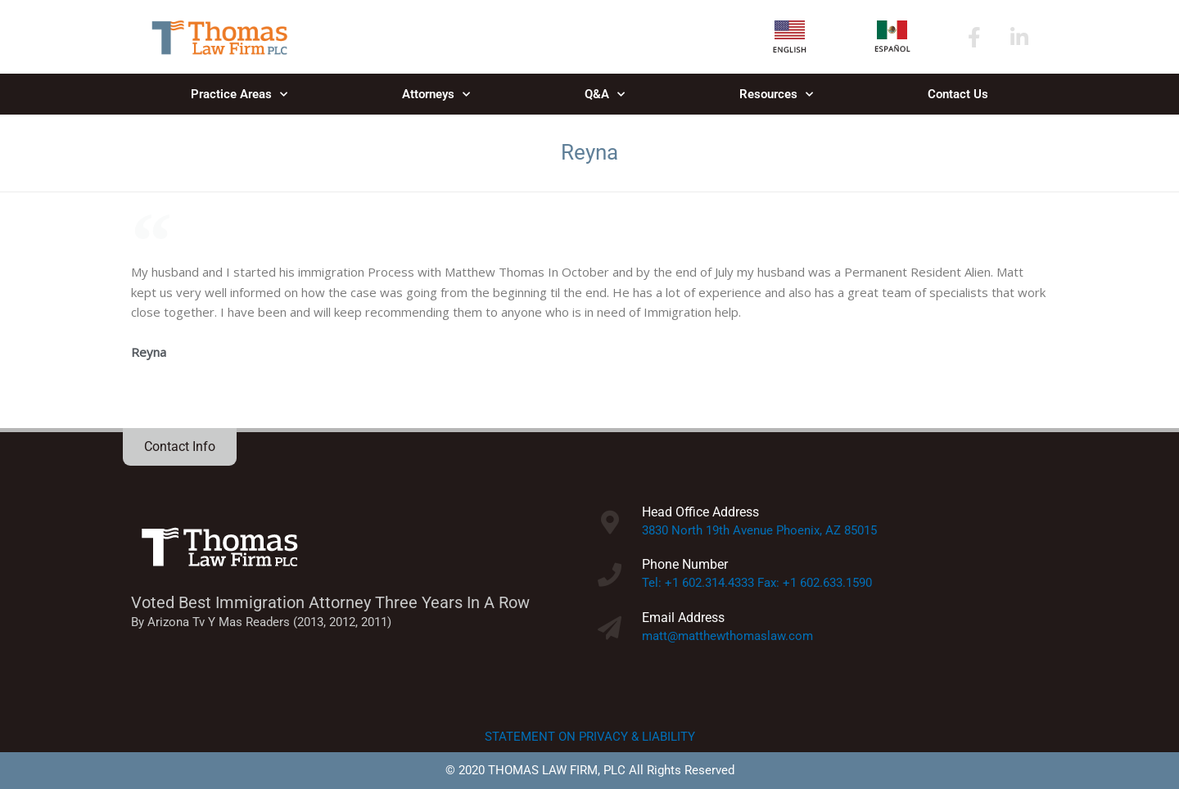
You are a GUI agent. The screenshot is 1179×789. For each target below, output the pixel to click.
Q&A (605, 94)
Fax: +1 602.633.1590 (814, 582)
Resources (776, 94)
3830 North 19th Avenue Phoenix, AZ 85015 (759, 530)
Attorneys (436, 94)
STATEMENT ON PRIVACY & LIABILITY (590, 736)
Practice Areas (239, 94)
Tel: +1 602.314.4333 (698, 582)
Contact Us (958, 94)
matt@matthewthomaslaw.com (727, 636)
